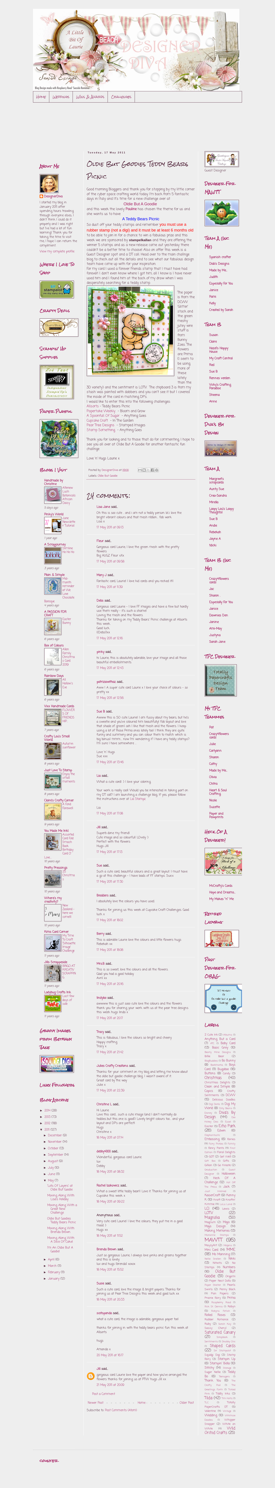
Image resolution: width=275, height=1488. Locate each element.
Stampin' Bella (220, 1363)
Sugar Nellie (213, 1372)
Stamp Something (101, 430)
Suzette (214, 807)
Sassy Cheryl (215, 1328)
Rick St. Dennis (214, 1306)
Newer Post (95, 1403)
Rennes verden (219, 378)
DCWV (230, 1095)
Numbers (229, 1267)
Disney (208, 1113)
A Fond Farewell (67, 806)
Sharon (214, 757)
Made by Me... (218, 270)
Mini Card (211, 1250)
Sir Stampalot (222, 1350)
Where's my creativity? (53, 900)
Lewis (225, 1209)
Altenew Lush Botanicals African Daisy (69, 495)
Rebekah (215, 532)
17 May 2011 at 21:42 (110, 1052)
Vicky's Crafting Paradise (220, 387)
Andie (213, 526)
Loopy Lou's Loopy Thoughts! (221, 511)
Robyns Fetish (220, 1311)
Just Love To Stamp (58, 770)
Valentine (210, 1411)
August (53, 1161)
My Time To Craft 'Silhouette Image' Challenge (68, 943)
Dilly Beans (225, 1108)
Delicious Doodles (223, 1100)
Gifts (226, 1161)
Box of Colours (54, 645)
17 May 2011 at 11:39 (110, 587)
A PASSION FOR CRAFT (55, 614)
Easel (228, 1122)
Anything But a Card (220, 1039)
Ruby (208, 1324)
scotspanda (104, 1313)
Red (211, 365)
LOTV (209, 1213)
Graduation (211, 1170)
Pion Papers (219, 1293)
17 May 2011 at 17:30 (110, 882)
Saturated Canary (220, 1332)
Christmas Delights (217, 1082)
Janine (214, 622)
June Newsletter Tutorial (68, 522)
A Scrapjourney (55, 544)
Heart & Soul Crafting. (218, 792)
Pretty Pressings (55, 868)
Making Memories (217, 1231)
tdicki (212, 545)
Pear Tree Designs (100, 425)
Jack (226, 1187)
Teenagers (224, 1376)
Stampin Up (226, 1359)
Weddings (61, 96)
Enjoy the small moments (68, 778)
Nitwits (217, 1263)
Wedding (211, 1415)
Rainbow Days (54, 676)
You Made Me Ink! (56, 831)
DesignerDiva (53, 197)
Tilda (208, 1398)
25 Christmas (68, 875)
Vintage (227, 1411)
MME (231, 1250)
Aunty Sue (216, 489)
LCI (207, 1208)
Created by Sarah (221, 310)
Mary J (101, 575)
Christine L (104, 1104)
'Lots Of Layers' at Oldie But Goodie (60, 1188)
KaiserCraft (212, 1195)
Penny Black (227, 1289)
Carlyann (215, 751)
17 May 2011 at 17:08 (110, 813)
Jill (98, 827)
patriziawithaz (106, 682)
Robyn (231, 1306)
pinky (100, 652)
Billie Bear (214, 1056)
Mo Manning (221, 1254)
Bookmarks (217, 1065)
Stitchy (209, 1368)
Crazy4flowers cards (219, 581)
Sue (99, 865)
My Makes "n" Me (221, 899)
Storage (227, 1368)
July (51, 1168)
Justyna (214, 635)
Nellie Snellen (213, 1259)
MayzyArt (211, 1245)
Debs (100, 601)
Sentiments (211, 1341)
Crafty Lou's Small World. (57, 738)
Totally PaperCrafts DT (220, 1404)
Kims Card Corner (56, 932)
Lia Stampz (138, 799)
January (54, 1279)
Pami (212, 297)
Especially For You (221, 283)
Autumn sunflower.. (69, 748)
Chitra (213, 784)
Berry (101, 934)
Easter (209, 1126)
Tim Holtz (227, 1398)
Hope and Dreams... (222, 892)
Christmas (213, 1078)
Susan (213, 335)
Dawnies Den (218, 615)
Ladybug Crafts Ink (57, 992)
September (56, 1155)
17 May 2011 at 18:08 (110, 950)
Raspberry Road (221, 1302)
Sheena (214, 395)
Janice (213, 290)
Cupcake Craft (97, 420)
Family (231, 1144)
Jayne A (215, 539)
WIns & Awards (90, 96)
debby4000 (104, 1151)
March (53, 1266)
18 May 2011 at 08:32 (110, 1172)
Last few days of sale (68, 1000)
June (52, 1174)
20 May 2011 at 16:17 (110, 1355)
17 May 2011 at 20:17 (110, 1018)
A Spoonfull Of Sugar (103, 415)
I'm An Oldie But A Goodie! (60, 1250)
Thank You (213, 1380)
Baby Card (228, 1043)
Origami (230, 1276)
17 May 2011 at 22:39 (111, 1090)
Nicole (213, 800)
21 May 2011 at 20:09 (110, 1385)
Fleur (100, 541)
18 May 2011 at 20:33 (110, 1299)
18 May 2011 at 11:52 (110, 1236)
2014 (47, 1110)
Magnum (210, 1222)
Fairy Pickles (216, 1144)
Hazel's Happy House (218, 350)
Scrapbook (222, 1337)
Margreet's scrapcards (216, 481)
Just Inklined (215, 1191)
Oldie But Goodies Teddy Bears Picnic (61, 1220)
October (53, 1148)
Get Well (225, 1157)
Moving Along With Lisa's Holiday (60, 1197)
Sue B (101, 711)
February (54, 1272)
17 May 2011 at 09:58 (110, 561)
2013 (47, 1117)
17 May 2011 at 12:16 (110, 638)
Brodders (102, 895)
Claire (213, 342)
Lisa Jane (103, 507)
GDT (211, 1157)
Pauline (131, 209)
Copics (209, 1091)
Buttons (210, 1073)
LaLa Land (226, 1204)
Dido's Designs (219, 264)
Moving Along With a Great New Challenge (62, 1209)
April (51, 1259)
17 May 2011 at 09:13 (110, 527)
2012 (47, 1123)
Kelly (212, 303)
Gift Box (210, 1161)
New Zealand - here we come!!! (68, 911)
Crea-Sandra (218, 496)
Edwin (221, 1130)
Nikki (232, 1259)
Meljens (228, 1245)
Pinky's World (53, 514)
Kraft (216, 1200)
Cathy (213, 764)
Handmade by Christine (53, 482)
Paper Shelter (213, 1285)
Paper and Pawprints (216, 816)
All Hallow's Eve (67, 684)
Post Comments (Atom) (121, 1410)
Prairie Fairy (213, 1298)
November (55, 1142)
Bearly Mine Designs (218, 1052)
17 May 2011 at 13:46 (110, 762)
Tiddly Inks (223, 1394)
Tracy (100, 1032)
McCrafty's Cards (220, 886)
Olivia (212, 777)
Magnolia (212, 1217)
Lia (99, 776)
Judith (213, 277)
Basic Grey (220, 1047)
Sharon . (214, 595)
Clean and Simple (217, 1086)
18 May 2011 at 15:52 (110, 1270)
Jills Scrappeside (55, 962)
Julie (212, 744)
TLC (207, 1402)
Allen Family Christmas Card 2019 (68, 657)
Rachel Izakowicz (108, 1185)
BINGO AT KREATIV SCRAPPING (69, 972)
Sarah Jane (217, 642)
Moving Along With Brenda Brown (60, 1230)
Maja (226, 1222)
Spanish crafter (220, 257)
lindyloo (101, 998)
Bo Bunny (228, 1060)
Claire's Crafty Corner (59, 800)
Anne (213, 401)
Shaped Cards (222, 1346)
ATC (212, 1043)
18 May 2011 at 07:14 (110, 1137)
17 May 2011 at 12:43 (110, 668)
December (55, 1135)
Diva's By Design (220, 1115)
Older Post (187, 1403)
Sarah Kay (224, 1324)
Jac (211, 589)
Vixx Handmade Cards (59, 706)
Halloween (228, 1174)
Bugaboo (223, 1069)
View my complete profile (57, 251)
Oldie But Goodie (107, 476)
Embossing (212, 1139)
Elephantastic (212, 1135)
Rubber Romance (216, 1319)
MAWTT (213, 1240)
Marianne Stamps (217, 1235)
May (51, 1180)
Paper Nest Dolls (220, 1281)
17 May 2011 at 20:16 (110, 984)
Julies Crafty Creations (112, 1066)
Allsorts (93, 406)
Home (41, 96)
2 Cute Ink (211, 1035)
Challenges (121, 96)
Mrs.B (100, 964)
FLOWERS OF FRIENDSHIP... (68, 716)
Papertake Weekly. (101, 411)
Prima (231, 1298)
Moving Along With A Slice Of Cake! (60, 1240)
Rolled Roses (215, 1315)
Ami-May (215, 628)
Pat (211, 727)
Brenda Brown (106, 1249)
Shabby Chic (228, 1341)
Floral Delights (226, 1152)
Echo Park (227, 1126)
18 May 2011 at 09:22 (111, 1202)
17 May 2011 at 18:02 (110, 920)
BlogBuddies (211, 1061)
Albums (227, 1035)
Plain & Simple (54, 575)
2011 (47, 1130)
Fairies (231, 1139)
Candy (226, 1073)
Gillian (208, 1165)
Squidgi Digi (212, 1355)
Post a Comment (103, 1394)
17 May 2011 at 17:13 (109, 852)
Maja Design (215, 1226)
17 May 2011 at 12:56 (110, 698)
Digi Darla (214, 1104)
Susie (100, 1283)
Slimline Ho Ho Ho (68, 550)
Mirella (213, 502)
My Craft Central (221, 358)
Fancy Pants (216, 1148)
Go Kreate (224, 1165)
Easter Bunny (66, 621)
